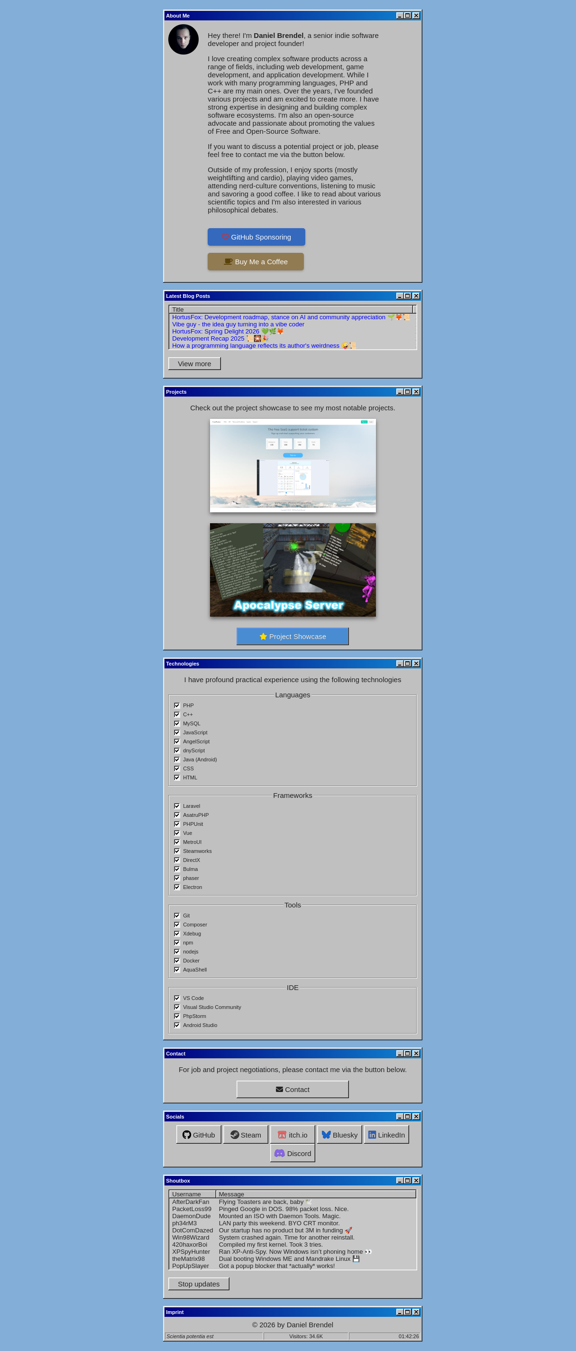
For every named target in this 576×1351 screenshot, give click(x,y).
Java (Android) (200, 759)
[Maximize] (407, 15)
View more (194, 364)
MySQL (192, 723)
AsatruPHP (196, 815)
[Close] (416, 15)
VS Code (193, 998)
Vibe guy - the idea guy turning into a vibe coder (238, 324)
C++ (188, 714)
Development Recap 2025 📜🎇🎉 (220, 338)
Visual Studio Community (212, 1007)
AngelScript (196, 741)
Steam (246, 1135)
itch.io (292, 1135)
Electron (192, 887)
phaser (191, 878)
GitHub (199, 1135)
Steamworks (197, 851)
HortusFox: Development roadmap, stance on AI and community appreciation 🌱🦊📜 (291, 317)
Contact (293, 1089)
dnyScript (194, 750)
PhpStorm (194, 1016)
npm (188, 942)
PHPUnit (193, 824)
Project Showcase (292, 636)
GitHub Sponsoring (256, 237)
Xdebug (192, 933)
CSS (188, 768)
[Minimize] (400, 15)
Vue (187, 833)
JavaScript (195, 732)
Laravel (191, 806)
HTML (190, 777)
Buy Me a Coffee (256, 262)
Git (186, 915)
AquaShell (195, 969)
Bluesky (340, 1135)
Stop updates (198, 1284)
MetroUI (192, 842)
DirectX (191, 860)
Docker (191, 960)
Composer (195, 924)
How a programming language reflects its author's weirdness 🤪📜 (264, 345)
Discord (292, 1153)
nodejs (190, 951)
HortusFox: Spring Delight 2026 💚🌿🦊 (228, 331)
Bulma (190, 869)
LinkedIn (386, 1135)
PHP (188, 705)
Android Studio (200, 1025)
